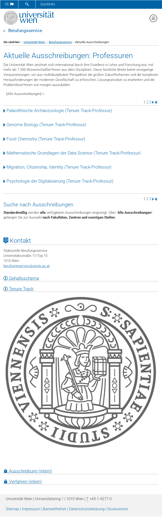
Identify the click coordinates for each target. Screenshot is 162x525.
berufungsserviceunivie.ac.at (26, 266)
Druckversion (117, 509)
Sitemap (12, 509)
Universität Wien (35, 42)
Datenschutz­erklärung (86, 509)
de (9, 4)
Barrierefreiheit (54, 509)
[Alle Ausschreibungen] (25, 94)
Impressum (31, 509)
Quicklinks (47, 4)
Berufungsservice (25, 30)
